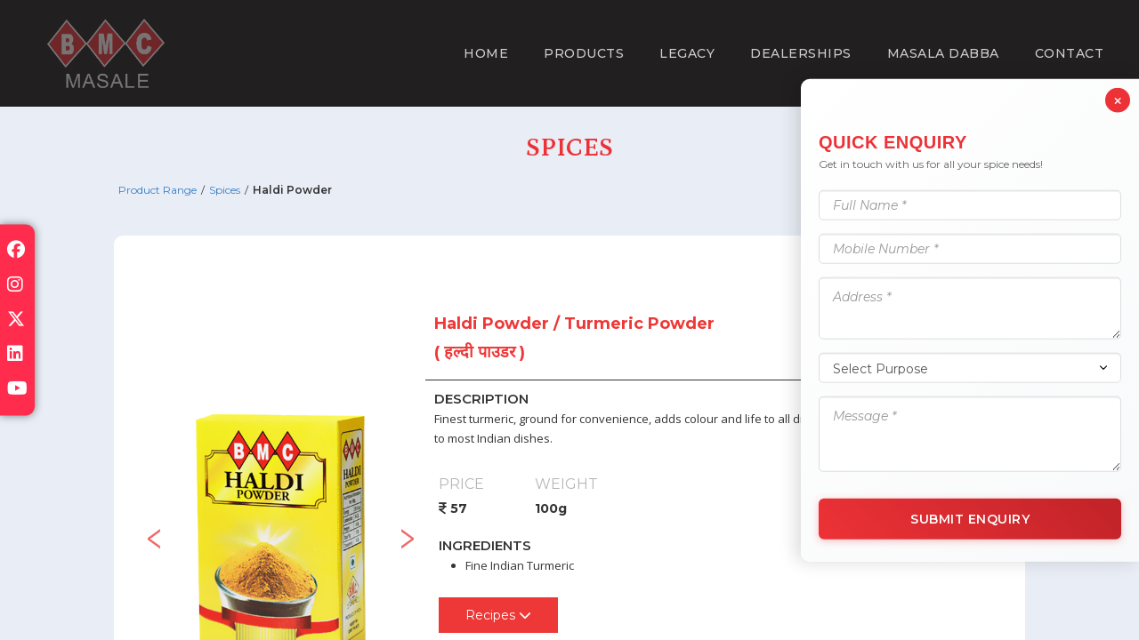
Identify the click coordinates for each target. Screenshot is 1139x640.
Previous (154, 531)
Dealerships (801, 53)
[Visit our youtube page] (17, 389)
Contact (1069, 53)
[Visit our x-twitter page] (16, 320)
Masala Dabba (943, 53)
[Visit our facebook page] (16, 251)
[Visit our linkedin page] (15, 355)
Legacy (687, 53)
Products (584, 53)
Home (486, 53)
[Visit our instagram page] (15, 285)
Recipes (498, 615)
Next (407, 531)
